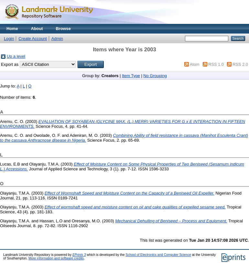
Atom (195, 64)
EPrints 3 (79, 255)
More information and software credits (56, 258)
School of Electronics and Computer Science (158, 255)
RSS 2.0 (240, 64)
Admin (57, 38)
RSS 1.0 (216, 64)
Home (12, 28)
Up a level (16, 56)
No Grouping (155, 75)
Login (9, 38)
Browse (63, 28)
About (37, 28)
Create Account (32, 38)
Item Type (131, 75)
